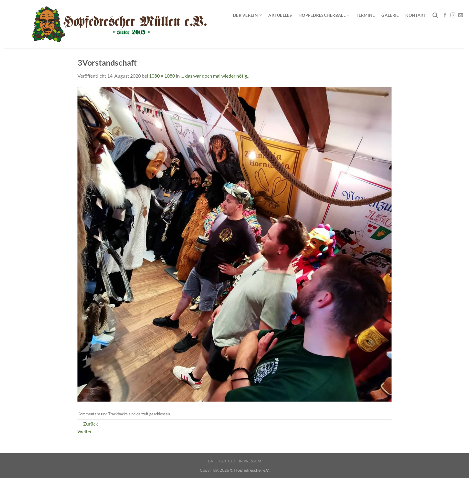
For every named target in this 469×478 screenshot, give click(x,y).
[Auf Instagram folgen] (452, 15)
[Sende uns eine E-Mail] (460, 15)
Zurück (87, 423)
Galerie (390, 15)
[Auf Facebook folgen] (445, 15)
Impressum (250, 461)
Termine (365, 15)
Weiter (87, 431)
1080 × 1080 (162, 76)
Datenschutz (221, 461)
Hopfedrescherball (324, 15)
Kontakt (415, 15)
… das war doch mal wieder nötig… (216, 76)
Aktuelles (280, 15)
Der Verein (247, 15)
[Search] (435, 15)
